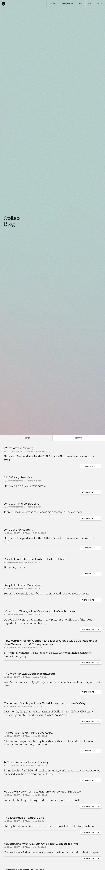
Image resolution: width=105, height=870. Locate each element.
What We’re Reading (18, 448)
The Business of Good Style (24, 817)
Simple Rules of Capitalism (23, 585)
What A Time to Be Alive (21, 503)
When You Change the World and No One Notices (39, 611)
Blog (99, 4)
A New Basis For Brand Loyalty (26, 762)
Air (80, 4)
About (52, 4)
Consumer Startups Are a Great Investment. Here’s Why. (45, 703)
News (78, 438)
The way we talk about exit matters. (30, 673)
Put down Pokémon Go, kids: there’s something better (43, 791)
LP (89, 4)
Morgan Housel (16, 481)
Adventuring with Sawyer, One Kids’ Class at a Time (41, 843)
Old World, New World (20, 477)
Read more (88, 466)
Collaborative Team (19, 451)
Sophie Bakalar (16, 647)
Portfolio (67, 4)
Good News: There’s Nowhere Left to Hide (34, 559)
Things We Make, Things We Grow (28, 732)
